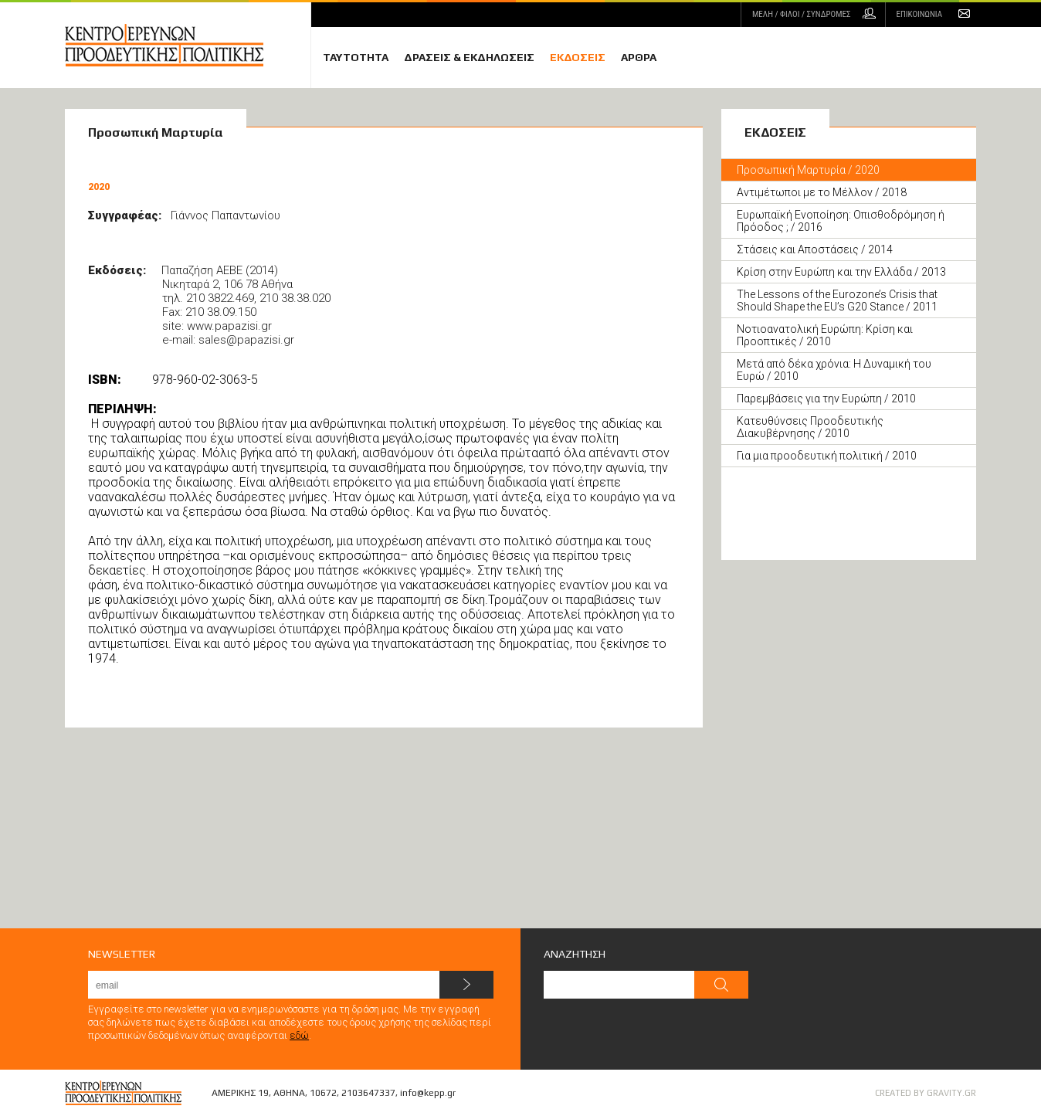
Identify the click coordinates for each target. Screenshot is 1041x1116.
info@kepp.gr (428, 1092)
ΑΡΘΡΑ (638, 57)
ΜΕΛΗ (801, 14)
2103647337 (368, 1092)
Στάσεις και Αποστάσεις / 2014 (815, 249)
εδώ (299, 1035)
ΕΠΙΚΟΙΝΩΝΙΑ (919, 14)
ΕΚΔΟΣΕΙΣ (577, 57)
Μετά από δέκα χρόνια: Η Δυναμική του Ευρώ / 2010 (834, 370)
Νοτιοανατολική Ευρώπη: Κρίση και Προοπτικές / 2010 (825, 335)
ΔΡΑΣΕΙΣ (469, 57)
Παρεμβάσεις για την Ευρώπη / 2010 (826, 398)
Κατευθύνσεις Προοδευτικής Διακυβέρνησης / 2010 (810, 427)
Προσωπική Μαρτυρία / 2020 (808, 170)
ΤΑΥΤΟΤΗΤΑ (355, 57)
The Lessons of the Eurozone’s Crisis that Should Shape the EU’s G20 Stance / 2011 (837, 300)
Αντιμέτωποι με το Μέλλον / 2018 (822, 192)
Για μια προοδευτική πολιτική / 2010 (827, 455)
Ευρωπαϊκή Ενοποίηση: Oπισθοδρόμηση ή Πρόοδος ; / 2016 (840, 221)
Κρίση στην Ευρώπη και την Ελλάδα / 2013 (841, 272)
